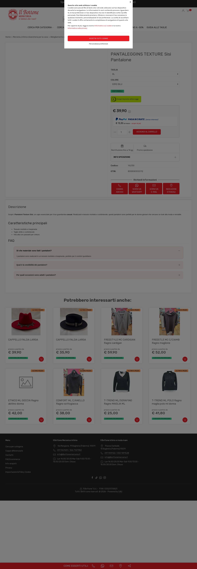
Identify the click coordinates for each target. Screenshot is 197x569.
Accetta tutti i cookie (98, 38)
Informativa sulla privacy (77, 28)
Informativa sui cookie (103, 26)
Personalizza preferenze (98, 44)
